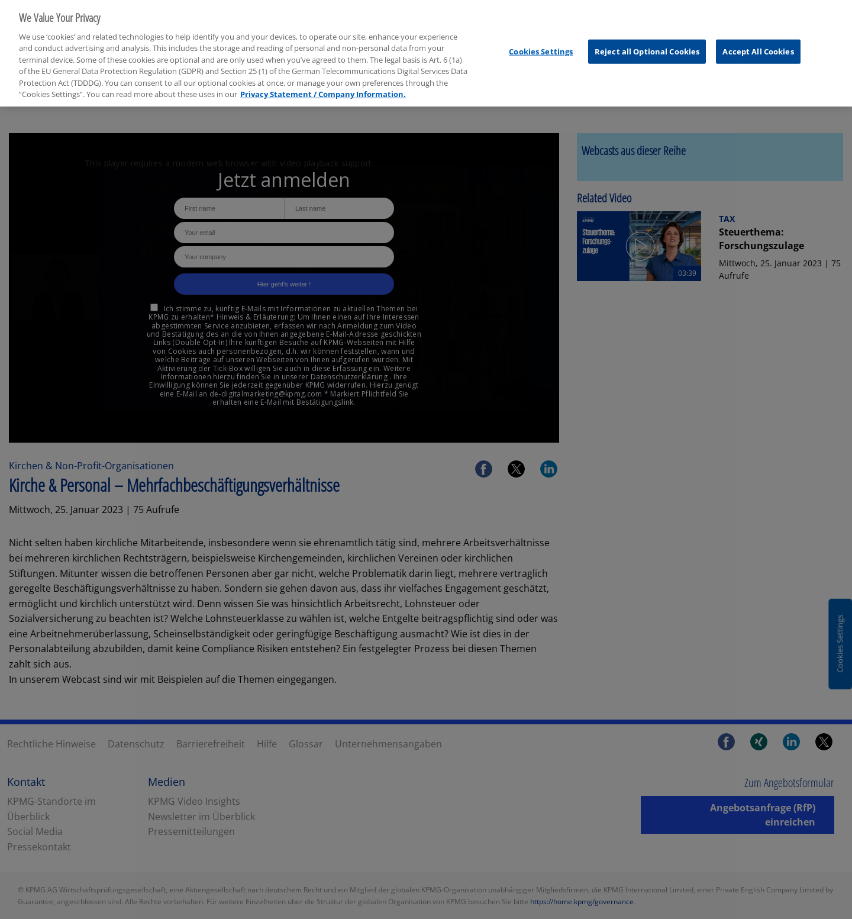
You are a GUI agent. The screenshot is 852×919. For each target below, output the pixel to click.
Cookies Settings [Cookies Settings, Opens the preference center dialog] (541, 46)
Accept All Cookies (757, 46)
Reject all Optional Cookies (647, 46)
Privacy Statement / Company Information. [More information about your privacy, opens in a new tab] (323, 89)
